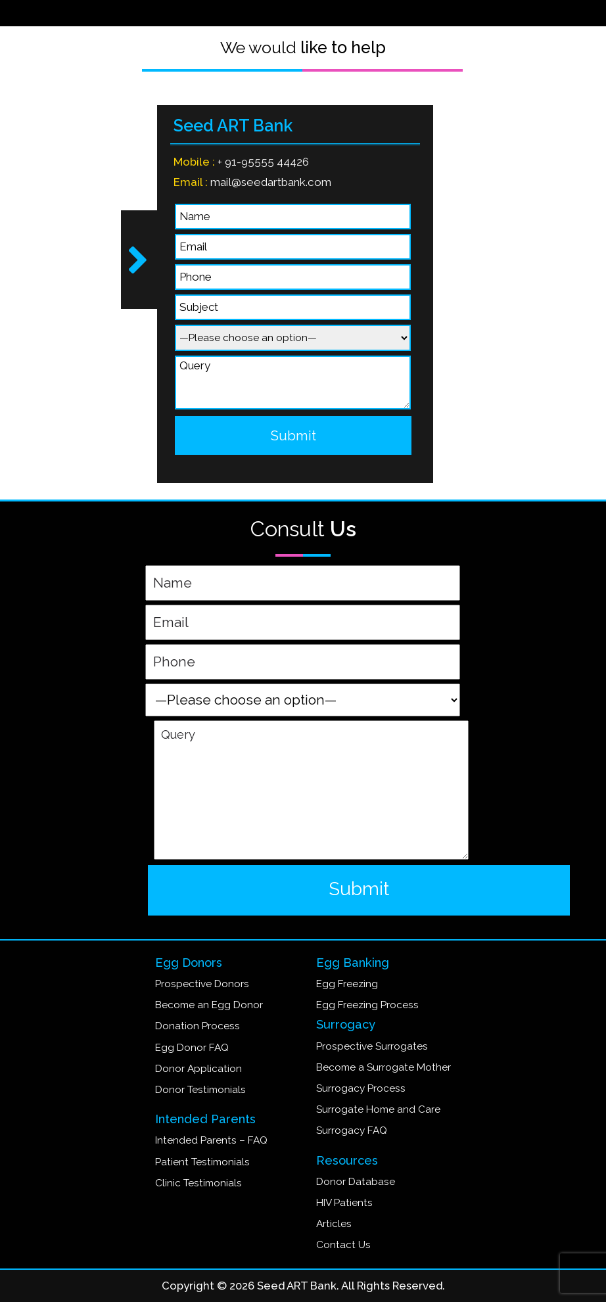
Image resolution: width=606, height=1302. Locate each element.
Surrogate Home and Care (378, 1109)
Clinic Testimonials (198, 1183)
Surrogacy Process (361, 1088)
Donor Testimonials (200, 1090)
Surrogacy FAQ (351, 1130)
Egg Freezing (347, 984)
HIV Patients (344, 1203)
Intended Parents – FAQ (211, 1140)
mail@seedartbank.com (267, 182)
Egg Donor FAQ (192, 1048)
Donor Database (355, 1182)
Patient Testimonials (202, 1162)
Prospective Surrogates (372, 1046)
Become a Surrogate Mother (383, 1067)
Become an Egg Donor (209, 1005)
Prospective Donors (202, 984)
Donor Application (198, 1069)
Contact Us (343, 1245)
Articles (334, 1224)
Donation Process (197, 1026)
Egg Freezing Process (367, 1005)
